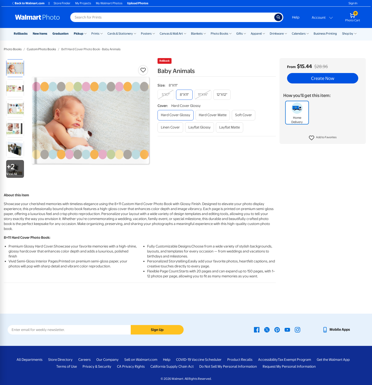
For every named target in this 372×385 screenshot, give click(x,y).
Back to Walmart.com (27, 3)
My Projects (83, 3)
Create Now (322, 78)
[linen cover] (170, 127)
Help (295, 17)
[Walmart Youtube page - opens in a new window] (287, 329)
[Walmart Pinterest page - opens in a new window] (277, 329)
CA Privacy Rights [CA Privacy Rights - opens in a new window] (131, 366)
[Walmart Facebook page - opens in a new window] (257, 329)
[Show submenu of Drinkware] (285, 33)
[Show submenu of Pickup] (85, 33)
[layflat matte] (229, 127)
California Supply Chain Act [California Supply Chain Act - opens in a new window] (172, 366)
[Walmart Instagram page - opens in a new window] (297, 329)
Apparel (256, 33)
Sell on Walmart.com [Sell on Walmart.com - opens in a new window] (140, 360)
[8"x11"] (184, 95)
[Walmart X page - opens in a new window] (267, 329)
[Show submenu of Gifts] (244, 33)
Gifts (239, 33)
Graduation (60, 33)
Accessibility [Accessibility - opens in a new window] (268, 360)
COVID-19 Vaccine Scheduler (199, 360)
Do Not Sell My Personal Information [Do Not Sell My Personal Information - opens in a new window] (228, 366)
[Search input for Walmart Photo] (172, 17)
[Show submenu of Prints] (101, 33)
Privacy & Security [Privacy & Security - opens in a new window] (97, 366)
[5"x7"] (166, 95)
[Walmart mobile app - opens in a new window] (336, 329)
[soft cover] (243, 115)
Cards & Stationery (120, 33)
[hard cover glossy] (176, 115)
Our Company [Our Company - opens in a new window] (107, 360)
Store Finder (62, 3)
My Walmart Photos (109, 3)
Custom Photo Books (41, 49)
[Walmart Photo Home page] (37, 17)
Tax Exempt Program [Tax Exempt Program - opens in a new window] (294, 360)
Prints (95, 33)
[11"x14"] (203, 95)
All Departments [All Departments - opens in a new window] (29, 360)
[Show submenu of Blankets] (204, 33)
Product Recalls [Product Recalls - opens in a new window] (239, 360)
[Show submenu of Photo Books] (230, 33)
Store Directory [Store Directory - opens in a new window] (60, 360)
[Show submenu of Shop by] (355, 33)
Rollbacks (21, 33)
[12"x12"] (222, 95)
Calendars (299, 33)
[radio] (15, 68)
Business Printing (325, 33)
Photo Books (219, 33)
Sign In (353, 3)
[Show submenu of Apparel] (263, 33)
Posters (146, 33)
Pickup (78, 33)
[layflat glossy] (199, 127)
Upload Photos (137, 3)
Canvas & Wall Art (171, 33)
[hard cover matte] (212, 115)
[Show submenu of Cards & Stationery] (135, 33)
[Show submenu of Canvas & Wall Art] (185, 33)
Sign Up (157, 330)
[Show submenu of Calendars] (307, 33)
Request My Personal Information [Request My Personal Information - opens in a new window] (289, 366)
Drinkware (277, 33)
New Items (40, 33)
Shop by (347, 33)
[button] (322, 138)
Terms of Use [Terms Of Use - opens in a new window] (66, 366)
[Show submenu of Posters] (153, 33)
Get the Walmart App (333, 360)
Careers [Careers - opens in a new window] (84, 360)
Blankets (197, 33)
